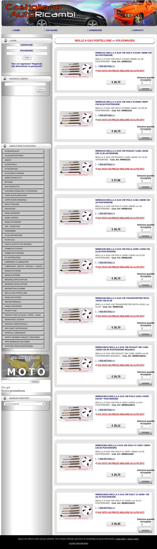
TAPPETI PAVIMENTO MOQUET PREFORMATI (22, 337)
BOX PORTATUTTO (12, 187)
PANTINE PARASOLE (13, 302)
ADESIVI (8, 160)
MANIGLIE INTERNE (12, 275)
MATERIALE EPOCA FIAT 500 (16, 280)
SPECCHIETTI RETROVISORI (16, 328)
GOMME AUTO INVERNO (14, 253)
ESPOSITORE (10, 209)
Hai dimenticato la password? (26, 66)
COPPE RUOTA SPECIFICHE (16, 195)
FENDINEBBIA (10, 231)
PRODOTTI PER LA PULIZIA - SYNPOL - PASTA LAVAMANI (22, 317)
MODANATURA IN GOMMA (15, 289)
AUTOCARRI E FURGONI (14, 173)
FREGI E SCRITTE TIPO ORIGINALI (18, 244)
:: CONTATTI (137, 30)
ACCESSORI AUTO (12, 151)
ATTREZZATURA (11, 169)
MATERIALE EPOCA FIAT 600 (16, 284)
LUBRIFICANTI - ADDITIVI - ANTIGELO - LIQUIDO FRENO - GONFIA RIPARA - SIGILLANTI (23, 268)
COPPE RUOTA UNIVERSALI (16, 200)
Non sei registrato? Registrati (27, 64)
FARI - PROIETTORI (12, 226)
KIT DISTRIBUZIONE (12, 257)
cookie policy (121, 539)
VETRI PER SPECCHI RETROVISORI (19, 346)
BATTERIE (9, 182)
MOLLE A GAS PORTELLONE (16, 293)
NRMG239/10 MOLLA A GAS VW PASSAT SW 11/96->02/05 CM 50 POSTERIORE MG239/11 (122, 348)
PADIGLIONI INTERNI (13, 297)
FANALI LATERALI (12, 218)
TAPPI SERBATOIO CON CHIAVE (17, 342)
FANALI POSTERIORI (13, 222)
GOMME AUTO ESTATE (14, 249)
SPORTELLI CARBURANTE (15, 333)
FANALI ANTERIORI (12, 213)
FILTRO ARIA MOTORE (13, 235)
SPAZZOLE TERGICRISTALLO (16, 324)
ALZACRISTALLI (11, 164)
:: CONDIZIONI (94, 30)
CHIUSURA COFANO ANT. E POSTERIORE (21, 191)
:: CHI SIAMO (51, 30)
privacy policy (133, 539)
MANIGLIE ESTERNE (13, 271)
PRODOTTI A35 (11, 311)
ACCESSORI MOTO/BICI (14, 156)
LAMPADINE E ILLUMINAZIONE (17, 262)
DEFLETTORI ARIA (12, 204)
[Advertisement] (25, 119)
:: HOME (15, 30)
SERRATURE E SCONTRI (14, 320)
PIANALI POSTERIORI (13, 306)
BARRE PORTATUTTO (13, 178)
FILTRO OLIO (10, 240)
